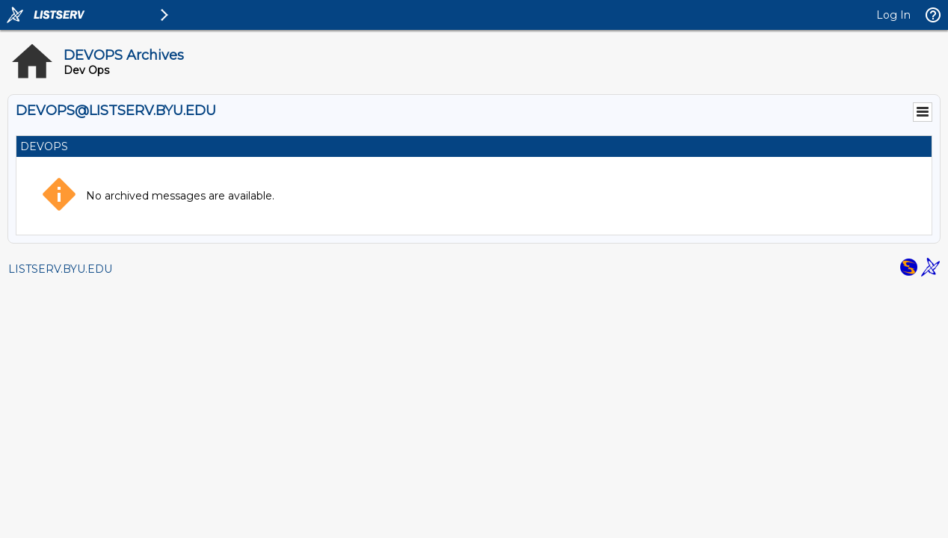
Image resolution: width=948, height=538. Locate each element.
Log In (893, 15)
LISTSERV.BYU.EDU (60, 269)
